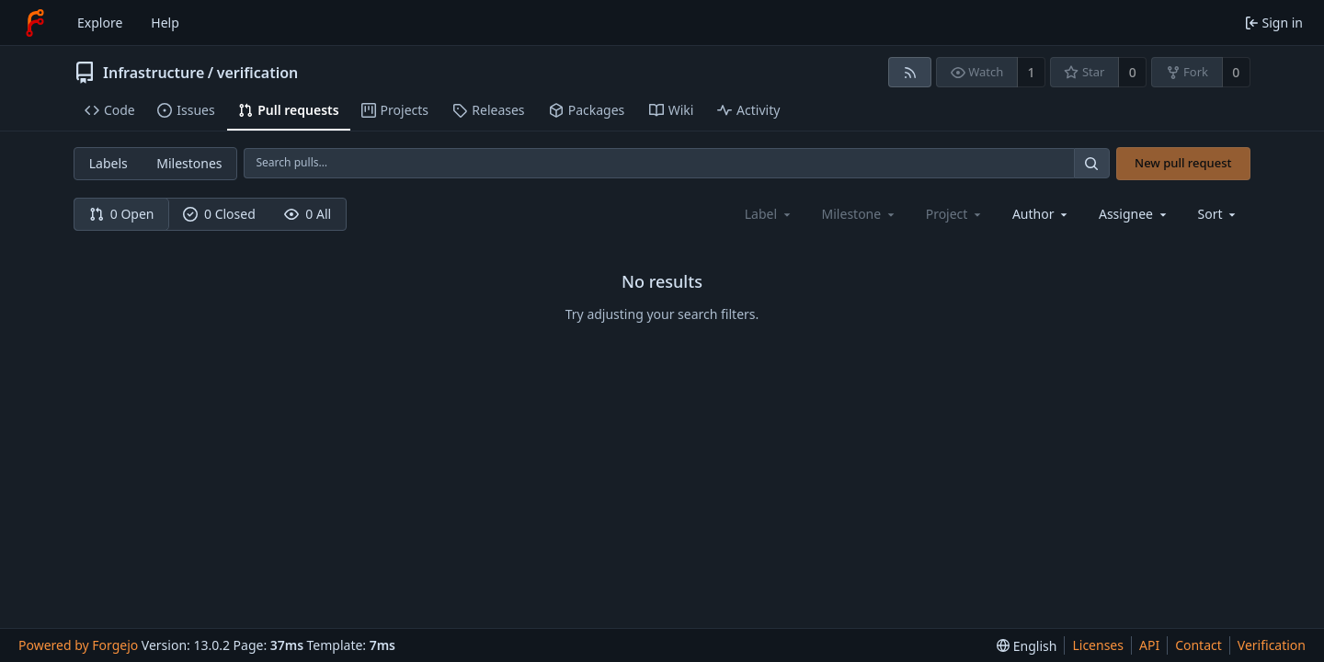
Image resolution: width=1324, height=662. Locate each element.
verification (258, 72)
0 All (307, 214)
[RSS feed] (909, 72)
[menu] (1218, 214)
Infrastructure (153, 72)
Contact (1198, 645)
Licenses (1098, 645)
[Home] (35, 23)
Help (165, 22)
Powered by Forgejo (78, 645)
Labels (108, 163)
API (1149, 645)
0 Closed (219, 214)
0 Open (121, 214)
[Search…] (1091, 163)
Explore (99, 22)
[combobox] (1041, 214)
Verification (1272, 645)
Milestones (189, 163)
